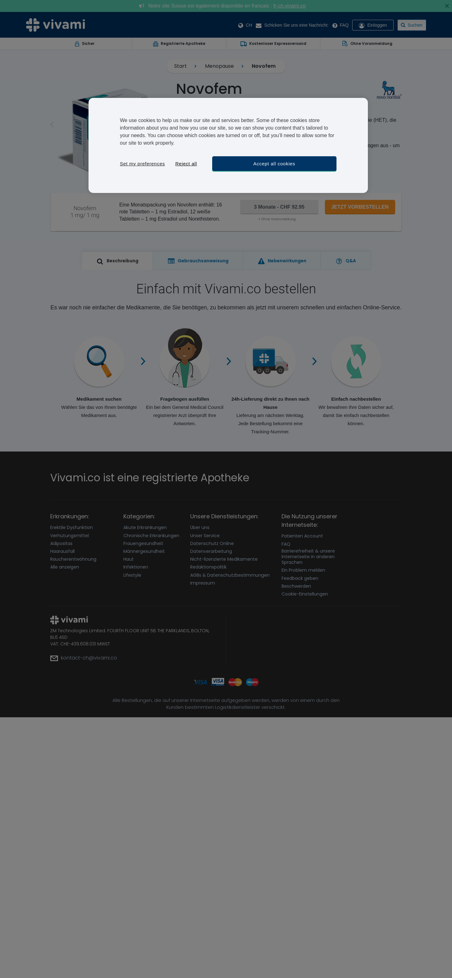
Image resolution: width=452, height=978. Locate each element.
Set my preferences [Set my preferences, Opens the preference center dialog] (142, 163)
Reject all (186, 163)
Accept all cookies (274, 163)
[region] (228, 145)
